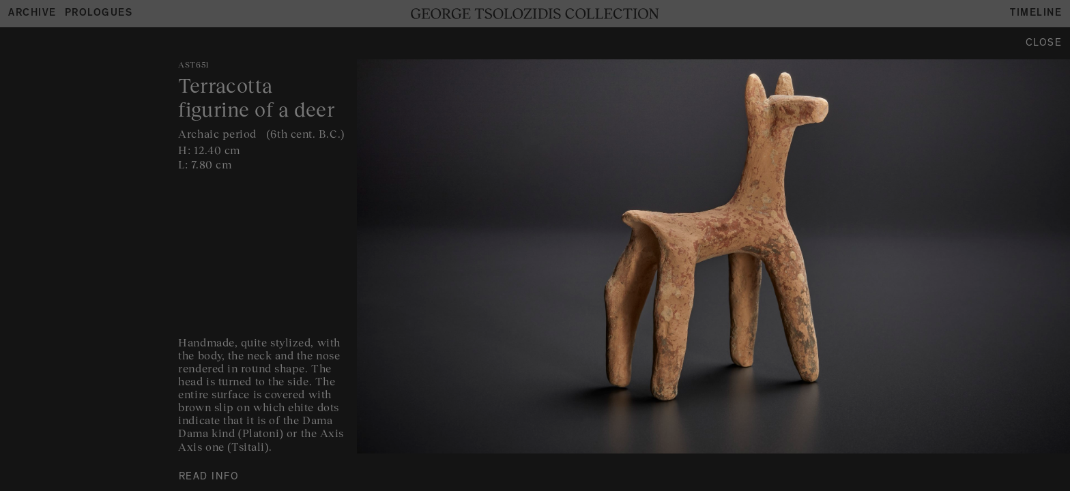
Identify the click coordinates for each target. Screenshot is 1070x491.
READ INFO (209, 478)
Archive (32, 14)
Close (1044, 44)
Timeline (1036, 14)
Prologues (99, 14)
